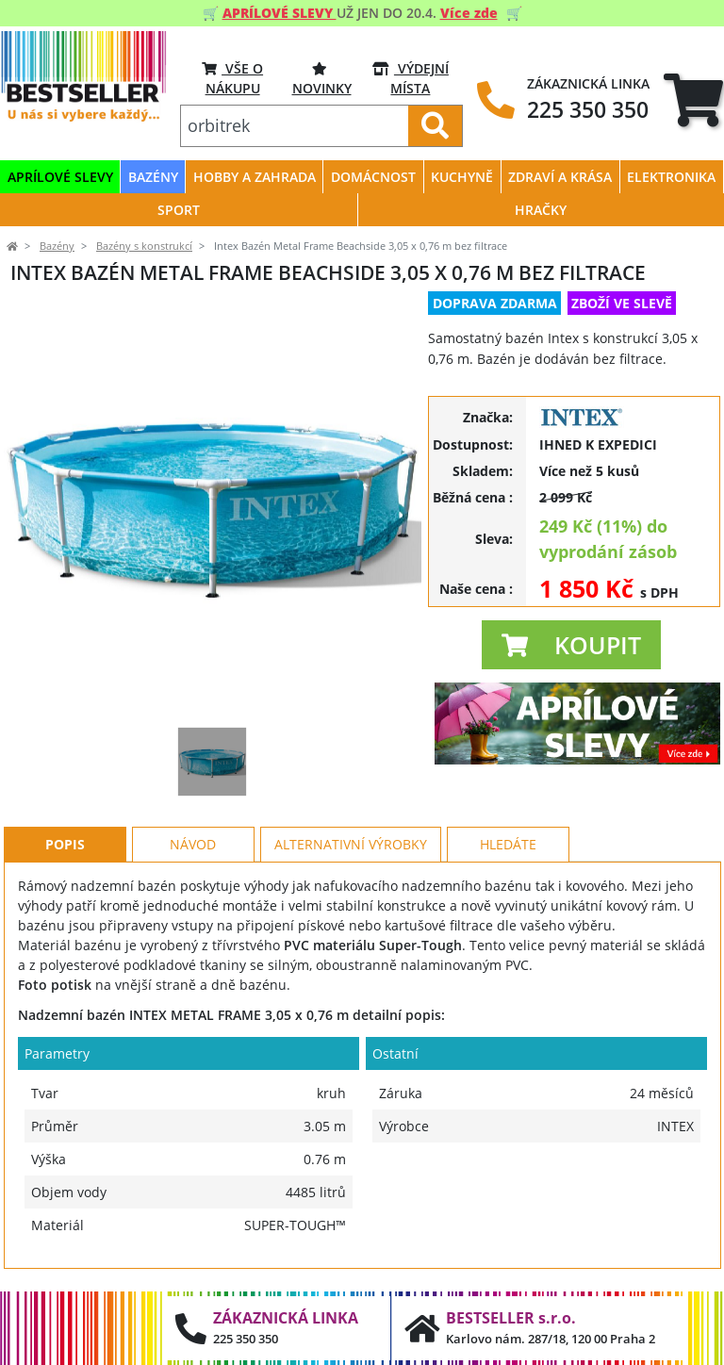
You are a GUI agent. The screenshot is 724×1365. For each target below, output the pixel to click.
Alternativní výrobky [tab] (350, 844)
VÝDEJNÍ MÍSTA (410, 77)
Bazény (57, 246)
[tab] (693, 100)
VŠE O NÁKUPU (232, 77)
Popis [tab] (65, 844)
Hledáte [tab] (508, 844)
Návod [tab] (193, 844)
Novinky (322, 77)
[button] (571, 644)
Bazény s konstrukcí (144, 246)
